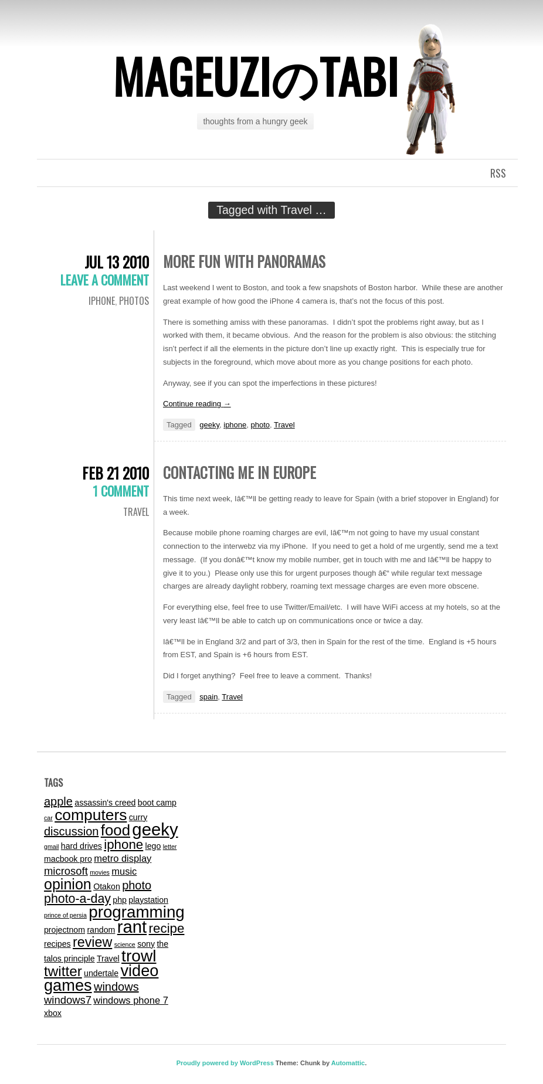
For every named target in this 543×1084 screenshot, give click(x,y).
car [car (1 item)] (48, 817)
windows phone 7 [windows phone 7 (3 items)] (130, 1000)
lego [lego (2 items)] (153, 846)
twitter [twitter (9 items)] (63, 971)
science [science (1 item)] (124, 944)
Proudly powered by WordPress (225, 1062)
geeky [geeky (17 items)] (155, 829)
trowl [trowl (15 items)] (138, 956)
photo (260, 424)
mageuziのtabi (256, 75)
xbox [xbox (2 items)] (53, 1013)
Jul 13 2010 (116, 262)
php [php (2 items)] (120, 900)
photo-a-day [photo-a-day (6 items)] (77, 899)
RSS (498, 173)
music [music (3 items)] (124, 871)
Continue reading (197, 403)
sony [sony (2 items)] (146, 944)
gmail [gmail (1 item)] (51, 846)
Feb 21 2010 (115, 473)
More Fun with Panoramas (244, 261)
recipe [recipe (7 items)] (167, 928)
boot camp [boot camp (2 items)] (157, 802)
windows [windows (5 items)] (116, 986)
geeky (209, 424)
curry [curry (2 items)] (138, 817)
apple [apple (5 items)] (58, 801)
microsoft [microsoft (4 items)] (66, 871)
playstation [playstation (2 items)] (148, 900)
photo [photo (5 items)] (136, 885)
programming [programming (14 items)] (137, 912)
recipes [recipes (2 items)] (57, 944)
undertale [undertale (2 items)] (101, 973)
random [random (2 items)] (101, 930)
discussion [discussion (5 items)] (71, 831)
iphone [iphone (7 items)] (123, 844)
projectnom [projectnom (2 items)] (64, 930)
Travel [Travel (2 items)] (108, 958)
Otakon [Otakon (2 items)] (106, 886)
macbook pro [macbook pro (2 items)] (68, 859)
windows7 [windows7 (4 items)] (67, 1000)
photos (134, 301)
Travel (284, 424)
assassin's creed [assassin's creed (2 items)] (104, 802)
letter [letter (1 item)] (170, 846)
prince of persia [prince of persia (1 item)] (65, 915)
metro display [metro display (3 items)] (122, 858)
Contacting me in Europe (239, 472)
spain (208, 696)
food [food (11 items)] (115, 830)
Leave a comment (104, 279)
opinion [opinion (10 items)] (67, 884)
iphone (102, 301)
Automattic (348, 1062)
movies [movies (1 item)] (100, 872)
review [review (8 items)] (92, 942)
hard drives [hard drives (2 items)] (81, 846)
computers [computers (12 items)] (91, 815)
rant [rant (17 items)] (132, 926)
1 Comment (121, 490)
